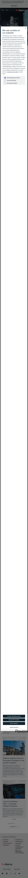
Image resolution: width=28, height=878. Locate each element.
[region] (14, 377)
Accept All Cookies (14, 719)
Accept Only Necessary (14, 716)
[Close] (25, 28)
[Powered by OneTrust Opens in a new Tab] (21, 730)
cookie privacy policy (12, 72)
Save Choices (14, 723)
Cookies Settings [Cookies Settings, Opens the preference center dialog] (14, 727)
